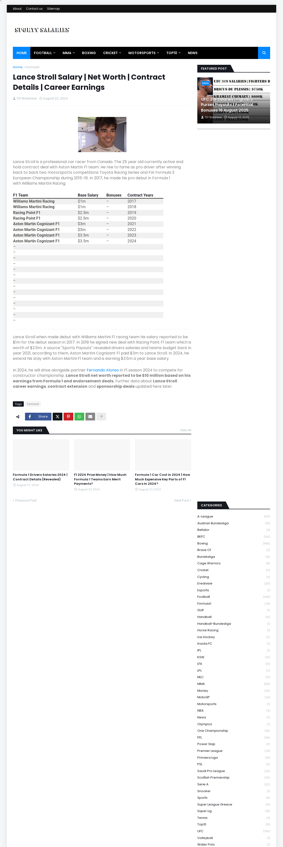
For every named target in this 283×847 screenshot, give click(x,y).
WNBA (233, 789)
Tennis (233, 755)
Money (233, 628)
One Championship (233, 669)
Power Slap (233, 682)
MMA (233, 622)
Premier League (233, 688)
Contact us (34, 9)
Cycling (233, 515)
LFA (233, 602)
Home (18, 67)
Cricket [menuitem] (110, 52)
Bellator (233, 468)
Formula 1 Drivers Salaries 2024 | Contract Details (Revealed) (40, 477)
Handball (233, 555)
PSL (233, 702)
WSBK (233, 809)
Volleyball (233, 776)
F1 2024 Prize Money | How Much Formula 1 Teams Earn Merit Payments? (100, 479)
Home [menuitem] (22, 52)
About (17, 9)
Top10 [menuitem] (171, 52)
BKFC (233, 474)
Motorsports (233, 642)
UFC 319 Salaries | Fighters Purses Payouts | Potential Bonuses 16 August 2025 (227, 105)
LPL (233, 608)
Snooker (233, 729)
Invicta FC (233, 581)
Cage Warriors (233, 501)
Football (233, 535)
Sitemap (53, 9)
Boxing (233, 481)
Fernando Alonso (103, 370)
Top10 (233, 762)
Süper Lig (233, 749)
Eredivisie (233, 521)
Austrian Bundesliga (233, 461)
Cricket (233, 508)
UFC (233, 769)
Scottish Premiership (233, 715)
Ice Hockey (233, 575)
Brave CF (233, 488)
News (233, 655)
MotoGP (233, 635)
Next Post (182, 500)
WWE (233, 816)
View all (185, 430)
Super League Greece (233, 742)
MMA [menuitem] (67, 52)
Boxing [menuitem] (89, 52)
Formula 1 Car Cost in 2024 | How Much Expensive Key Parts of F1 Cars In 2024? (162, 479)
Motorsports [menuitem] (142, 52)
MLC (233, 615)
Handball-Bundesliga (233, 561)
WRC (233, 796)
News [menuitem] (193, 52)
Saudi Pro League (233, 709)
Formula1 (32, 67)
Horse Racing (233, 568)
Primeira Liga (233, 695)
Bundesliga (233, 494)
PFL (233, 675)
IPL (233, 588)
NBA (233, 648)
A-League (233, 454)
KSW (233, 595)
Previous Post (25, 500)
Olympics (233, 662)
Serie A (233, 722)
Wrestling (233, 802)
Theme (75, 841)
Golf (233, 548)
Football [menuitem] (43, 52)
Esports (233, 528)
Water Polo (233, 782)
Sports (233, 736)
